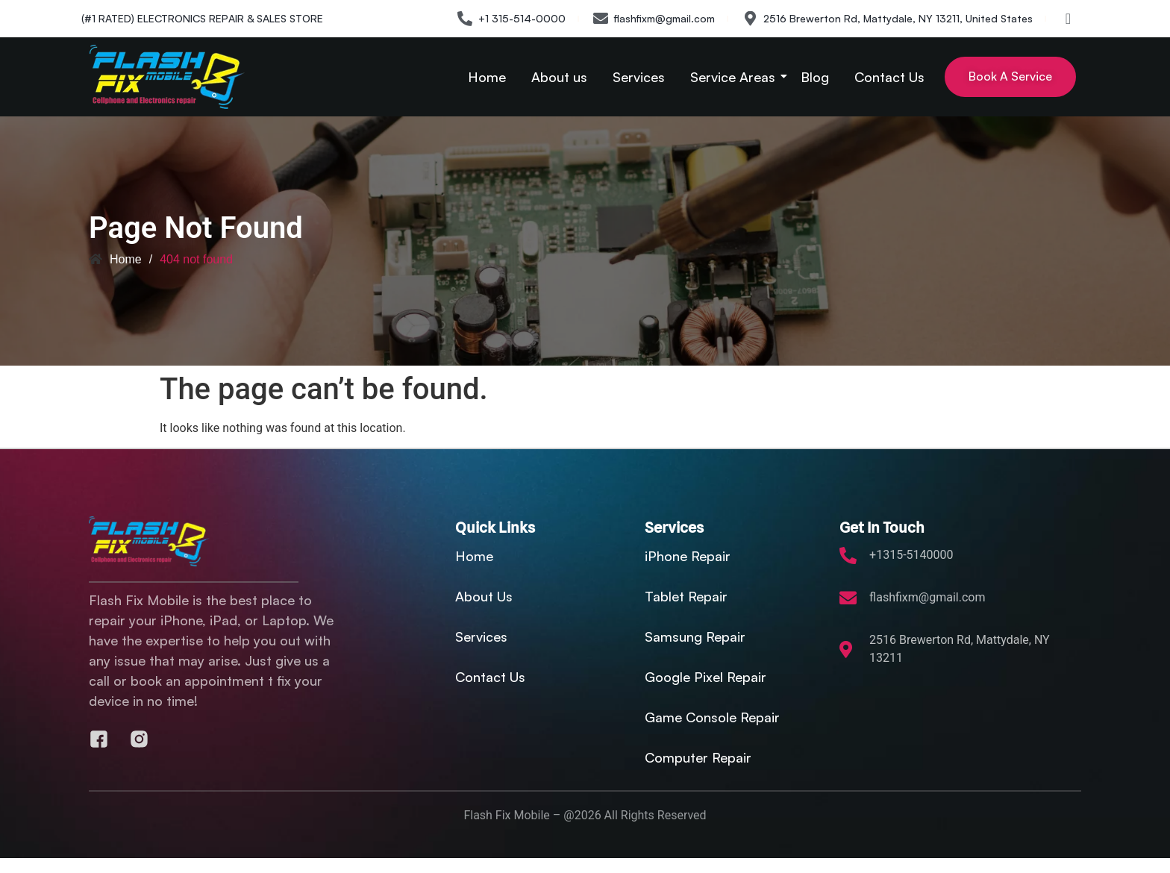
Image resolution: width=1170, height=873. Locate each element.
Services (639, 77)
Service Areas (735, 77)
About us (559, 77)
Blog (815, 77)
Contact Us (889, 77)
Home (487, 77)
